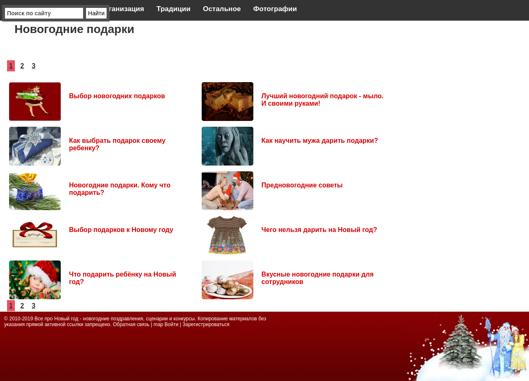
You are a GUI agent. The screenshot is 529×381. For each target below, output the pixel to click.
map (158, 324)
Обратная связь (132, 324)
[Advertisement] (463, 148)
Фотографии (275, 9)
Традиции (174, 9)
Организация (121, 9)
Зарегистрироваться (205, 324)
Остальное (222, 9)
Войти (171, 324)
